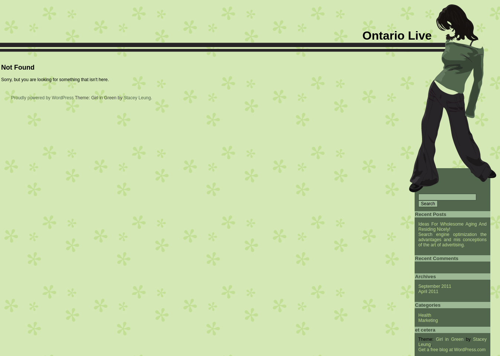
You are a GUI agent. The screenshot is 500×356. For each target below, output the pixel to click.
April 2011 (428, 291)
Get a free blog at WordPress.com (452, 349)
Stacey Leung (137, 97)
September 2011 (434, 286)
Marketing (428, 320)
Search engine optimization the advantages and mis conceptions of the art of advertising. (452, 239)
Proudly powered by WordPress (42, 97)
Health (424, 315)
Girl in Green (449, 339)
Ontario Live (397, 35)
